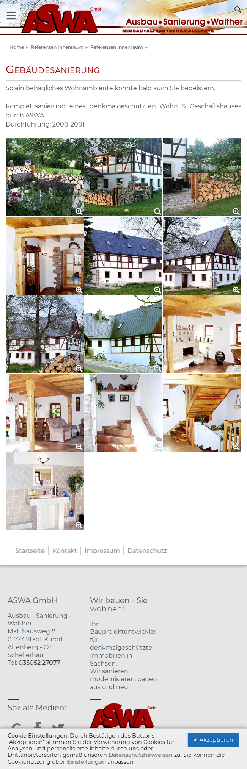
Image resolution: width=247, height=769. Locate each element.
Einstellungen (86, 761)
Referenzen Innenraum (57, 47)
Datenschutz (147, 550)
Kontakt (64, 550)
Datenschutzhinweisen (141, 755)
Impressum (102, 550)
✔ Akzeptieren (213, 739)
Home (16, 47)
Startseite (30, 550)
